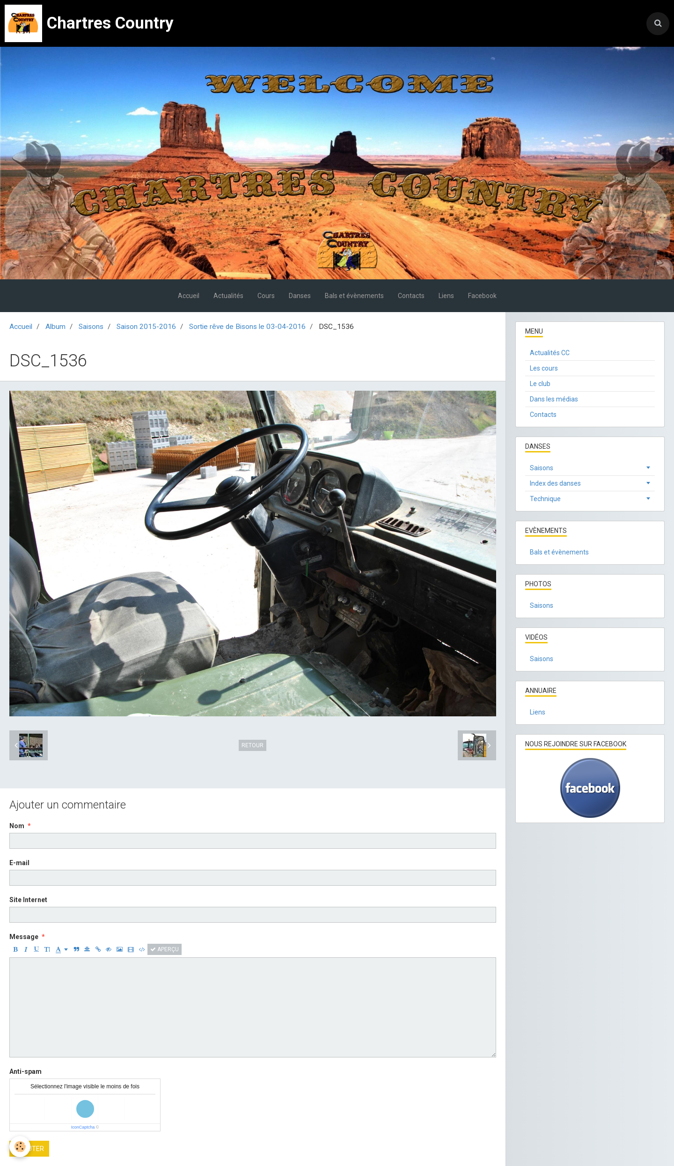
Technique (545, 499)
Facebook (482, 295)
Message (23, 936)
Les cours (544, 368)
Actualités (228, 295)
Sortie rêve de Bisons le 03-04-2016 (247, 326)
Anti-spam (25, 1071)
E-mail (19, 863)
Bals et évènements (354, 295)
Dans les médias (554, 399)
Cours (266, 295)
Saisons (91, 326)
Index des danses (555, 483)
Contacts (411, 295)
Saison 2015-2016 (146, 326)
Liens (446, 295)
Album (55, 326)
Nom (16, 826)
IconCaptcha (83, 1127)
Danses (300, 295)
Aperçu (164, 949)
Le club (540, 383)
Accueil (188, 295)
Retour (253, 745)
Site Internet (28, 900)
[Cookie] (19, 1146)
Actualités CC (550, 353)
